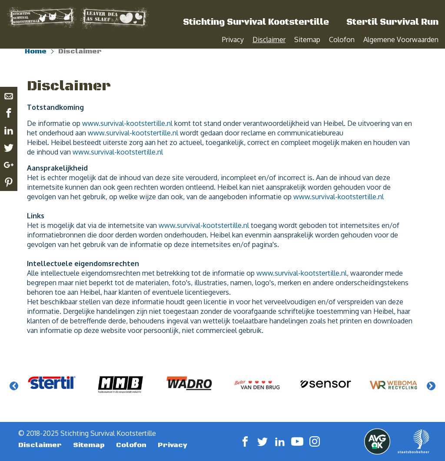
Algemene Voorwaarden (400, 39)
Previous (14, 395)
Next (431, 395)
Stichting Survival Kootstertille (256, 22)
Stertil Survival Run (392, 22)
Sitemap (307, 39)
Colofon (342, 39)
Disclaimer (269, 39)
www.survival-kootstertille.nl (127, 132)
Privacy (233, 39)
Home (35, 60)
